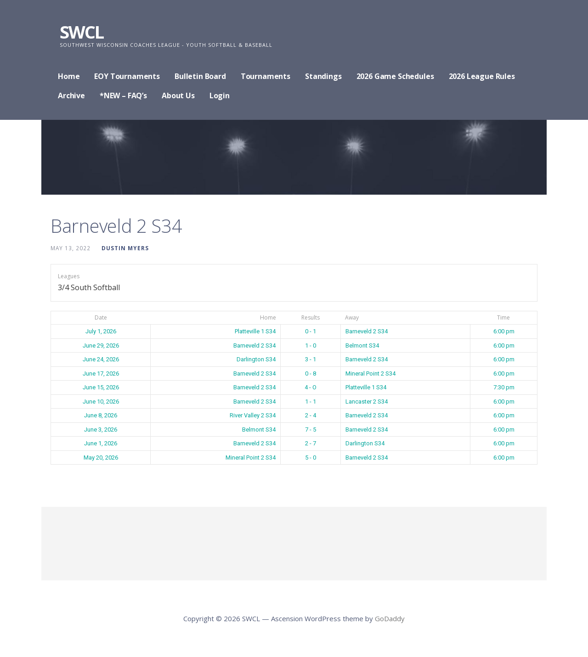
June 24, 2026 (101, 359)
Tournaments (265, 76)
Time (503, 317)
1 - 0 (310, 345)
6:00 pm (503, 331)
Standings (323, 76)
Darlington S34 (256, 359)
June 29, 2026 (101, 345)
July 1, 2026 (100, 331)
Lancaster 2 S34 (366, 401)
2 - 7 (310, 443)
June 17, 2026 (101, 373)
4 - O (311, 387)
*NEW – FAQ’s (123, 95)
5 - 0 (310, 457)
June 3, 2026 (100, 429)
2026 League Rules (482, 76)
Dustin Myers (125, 248)
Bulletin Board (200, 76)
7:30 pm (503, 387)
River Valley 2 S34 (253, 415)
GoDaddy (390, 618)
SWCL (81, 32)
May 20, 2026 (101, 457)
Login (219, 95)
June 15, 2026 (101, 387)
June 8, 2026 (100, 415)
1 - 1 (310, 401)
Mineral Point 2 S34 (370, 373)
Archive (71, 95)
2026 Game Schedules (395, 76)
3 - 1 (310, 359)
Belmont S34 (362, 345)
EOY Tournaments (127, 76)
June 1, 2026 (100, 443)
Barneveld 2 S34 (366, 331)
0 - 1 (310, 331)
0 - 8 (310, 373)
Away (352, 317)
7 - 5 (310, 429)
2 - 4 (310, 415)
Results (310, 317)
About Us (178, 95)
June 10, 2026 (101, 401)
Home (68, 76)
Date (101, 317)
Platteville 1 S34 (255, 331)
